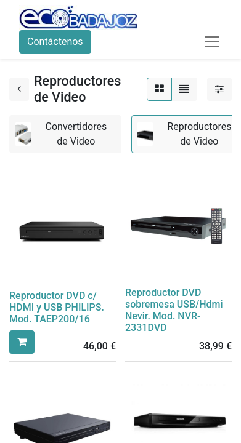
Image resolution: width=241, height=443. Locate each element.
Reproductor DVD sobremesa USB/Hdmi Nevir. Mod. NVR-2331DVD (174, 310)
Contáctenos (55, 41)
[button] (22, 342)
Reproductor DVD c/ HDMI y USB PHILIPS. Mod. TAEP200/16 (56, 307)
